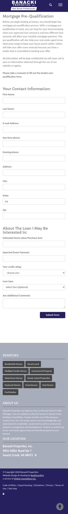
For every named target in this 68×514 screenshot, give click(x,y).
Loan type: (8, 281)
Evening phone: (11, 152)
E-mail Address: (11, 123)
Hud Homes (48, 385)
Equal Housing (25, 485)
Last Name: (9, 108)
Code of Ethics (9, 485)
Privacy (49, 485)
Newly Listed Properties (38, 378)
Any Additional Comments (16, 295)
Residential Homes (13, 364)
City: (5, 181)
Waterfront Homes (13, 378)
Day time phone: (11, 137)
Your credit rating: (12, 266)
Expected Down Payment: (16, 252)
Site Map (13, 488)
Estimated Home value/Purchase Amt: (23, 238)
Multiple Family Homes (16, 371)
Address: (7, 166)
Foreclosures (31, 385)
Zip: (5, 210)
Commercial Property (42, 371)
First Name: (9, 94)
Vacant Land (33, 364)
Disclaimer (39, 485)
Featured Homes (12, 385)
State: (6, 195)
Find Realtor (10, 392)
